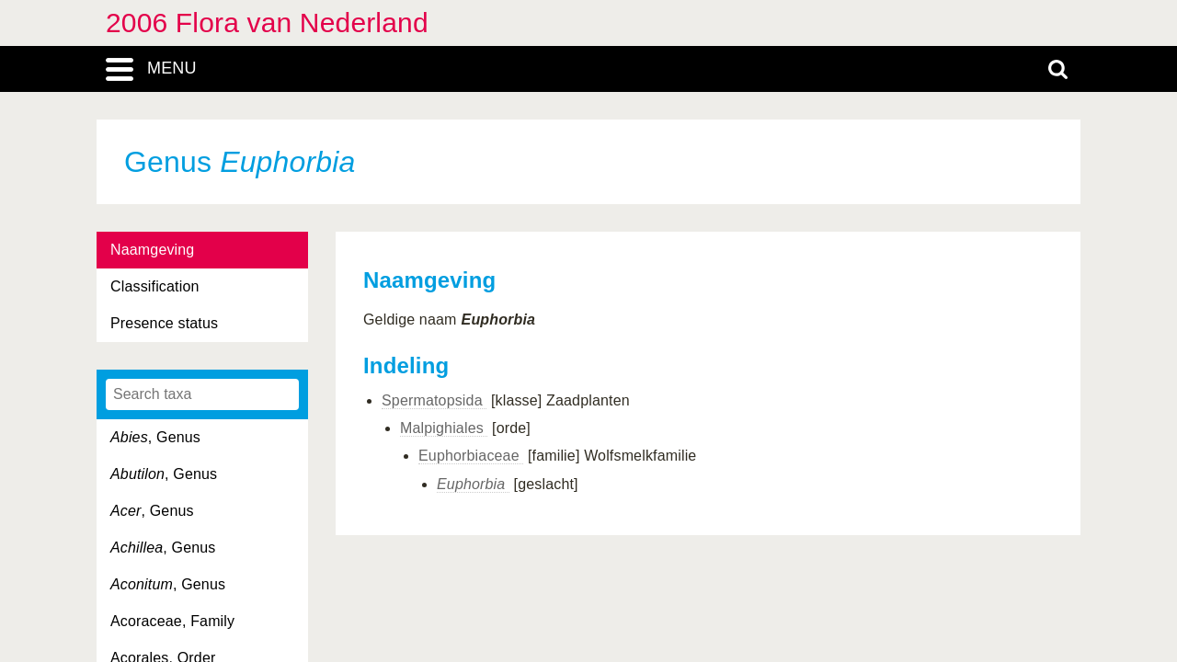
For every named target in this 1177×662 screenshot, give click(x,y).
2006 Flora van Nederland (267, 22)
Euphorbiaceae (470, 455)
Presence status (164, 323)
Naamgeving (152, 249)
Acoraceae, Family (172, 621)
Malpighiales (443, 428)
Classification (155, 286)
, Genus (155, 437)
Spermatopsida (434, 400)
